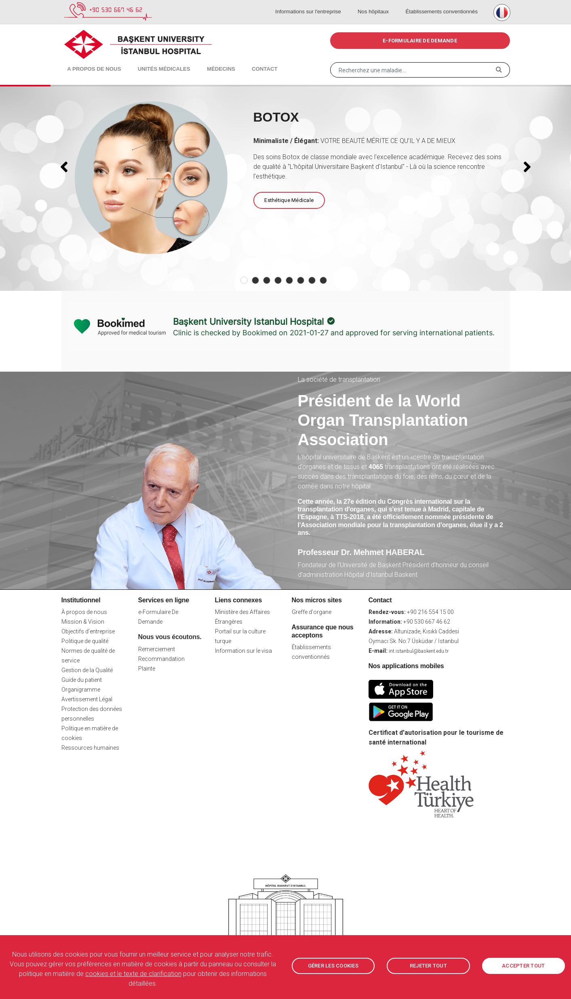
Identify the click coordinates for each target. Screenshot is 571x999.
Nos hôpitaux (377, 4)
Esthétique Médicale (288, 200)
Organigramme (80, 689)
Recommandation (161, 659)
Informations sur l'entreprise (316, 4)
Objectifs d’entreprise (88, 631)
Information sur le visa (243, 651)
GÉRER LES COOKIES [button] (333, 966)
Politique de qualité (84, 641)
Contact (242, 61)
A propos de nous (90, 61)
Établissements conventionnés (441, 4)
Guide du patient (81, 680)
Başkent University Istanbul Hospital (248, 321)
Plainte (146, 668)
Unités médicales (152, 61)
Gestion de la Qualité (87, 670)
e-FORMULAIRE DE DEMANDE (420, 41)
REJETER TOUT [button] (428, 966)
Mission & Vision (82, 621)
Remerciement (156, 649)
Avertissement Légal (86, 699)
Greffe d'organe (311, 612)
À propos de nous (84, 612)
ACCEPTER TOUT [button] (523, 966)
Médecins (204, 61)
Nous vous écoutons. (170, 636)
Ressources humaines (90, 748)
